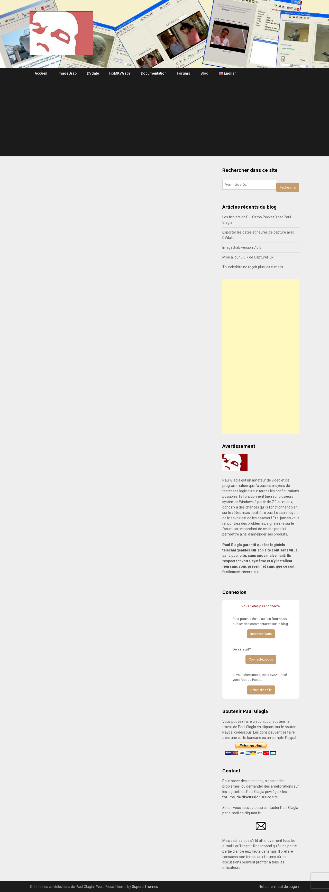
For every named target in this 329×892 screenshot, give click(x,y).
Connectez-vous (261, 659)
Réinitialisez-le (261, 690)
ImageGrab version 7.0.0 (241, 247)
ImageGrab (67, 73)
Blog (204, 73)
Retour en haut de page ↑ (279, 887)
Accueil (41, 73)
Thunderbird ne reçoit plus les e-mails (252, 267)
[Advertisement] (164, 118)
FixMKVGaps (120, 73)
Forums (183, 73)
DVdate (93, 73)
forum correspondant (239, 529)
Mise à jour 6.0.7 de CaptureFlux (247, 257)
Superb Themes (145, 887)
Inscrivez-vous (261, 634)
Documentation (154, 73)
